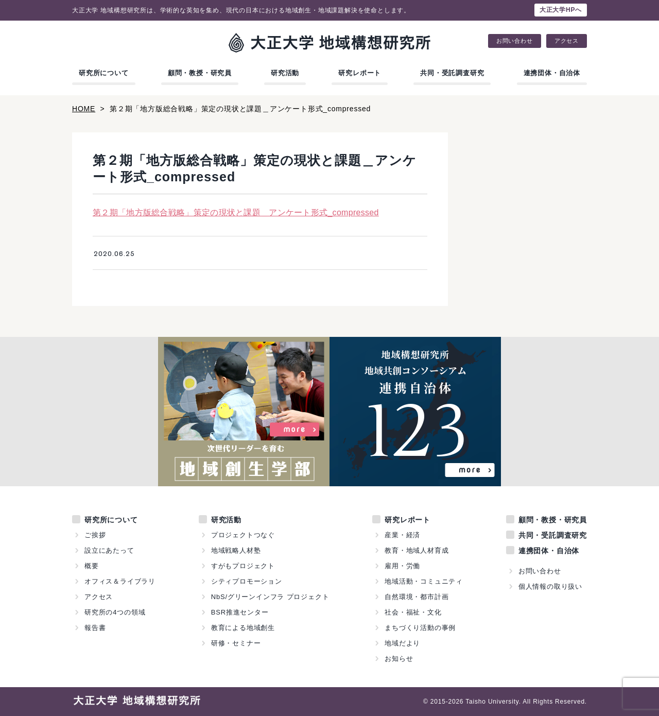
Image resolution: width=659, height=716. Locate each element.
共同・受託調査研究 (452, 73)
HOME (83, 109)
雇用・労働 (402, 566)
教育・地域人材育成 (416, 550)
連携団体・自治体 (552, 73)
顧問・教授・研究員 (200, 73)
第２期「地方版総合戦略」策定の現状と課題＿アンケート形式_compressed (236, 212)
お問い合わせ (514, 41)
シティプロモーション (246, 581)
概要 (91, 566)
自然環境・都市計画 (416, 597)
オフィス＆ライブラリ (119, 581)
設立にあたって (109, 550)
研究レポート (359, 73)
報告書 (95, 628)
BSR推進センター (240, 612)
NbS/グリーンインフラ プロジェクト (270, 597)
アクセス (566, 41)
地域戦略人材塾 (236, 550)
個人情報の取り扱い (550, 586)
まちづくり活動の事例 (420, 628)
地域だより (402, 643)
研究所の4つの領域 (114, 612)
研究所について (104, 73)
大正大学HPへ (561, 9)
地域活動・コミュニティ (424, 581)
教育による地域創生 (243, 628)
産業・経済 (402, 535)
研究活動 (285, 73)
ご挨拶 (95, 535)
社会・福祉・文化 (413, 612)
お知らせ (399, 658)
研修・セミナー (236, 643)
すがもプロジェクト (243, 566)
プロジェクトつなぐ (243, 535)
